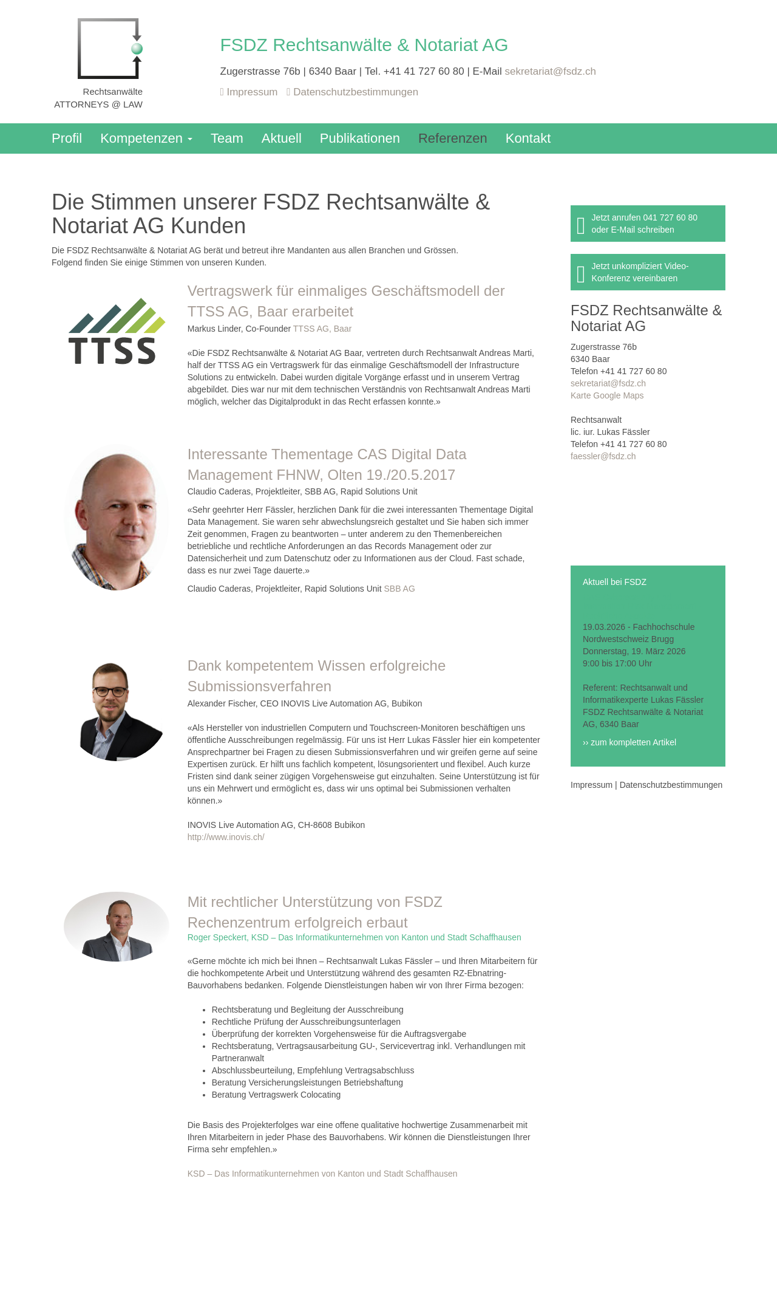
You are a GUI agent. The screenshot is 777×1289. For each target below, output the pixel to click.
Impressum (250, 92)
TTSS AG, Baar (322, 328)
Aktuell (282, 138)
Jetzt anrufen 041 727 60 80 (644, 217)
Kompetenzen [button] (146, 138)
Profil (67, 138)
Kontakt (528, 138)
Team (227, 138)
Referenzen (452, 138)
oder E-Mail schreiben (633, 229)
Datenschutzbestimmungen (352, 92)
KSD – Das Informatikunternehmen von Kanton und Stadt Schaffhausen (323, 1173)
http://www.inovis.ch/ (226, 837)
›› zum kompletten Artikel (629, 742)
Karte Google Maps (607, 395)
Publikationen (360, 138)
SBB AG (399, 588)
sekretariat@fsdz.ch (549, 71)
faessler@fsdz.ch (603, 456)
